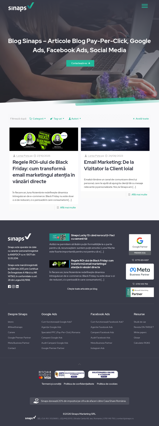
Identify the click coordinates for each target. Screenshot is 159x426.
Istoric (11, 321)
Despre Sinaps (17, 314)
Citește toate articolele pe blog (82, 288)
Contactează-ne (79, 63)
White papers (140, 332)
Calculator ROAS (142, 342)
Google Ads (49, 314)
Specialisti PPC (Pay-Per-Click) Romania (60, 332)
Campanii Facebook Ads (102, 332)
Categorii (38, 118)
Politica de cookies (108, 383)
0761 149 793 (142, 284)
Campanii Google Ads (51, 337)
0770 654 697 (142, 260)
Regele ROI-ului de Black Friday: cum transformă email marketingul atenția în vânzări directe (44, 172)
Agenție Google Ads (51, 327)
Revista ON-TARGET (144, 327)
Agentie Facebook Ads (102, 327)
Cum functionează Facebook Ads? (107, 321)
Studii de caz (140, 321)
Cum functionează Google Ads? (56, 321)
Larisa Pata (22, 155)
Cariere (11, 332)
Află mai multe (68, 207)
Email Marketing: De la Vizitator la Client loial (109, 165)
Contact (12, 348)
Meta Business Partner (19, 342)
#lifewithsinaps (15, 327)
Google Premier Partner (19, 337)
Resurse (139, 314)
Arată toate (140, 118)
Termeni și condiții (50, 383)
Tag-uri (57, 118)
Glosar (137, 337)
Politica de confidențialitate (79, 383)
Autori (75, 118)
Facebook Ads (100, 314)
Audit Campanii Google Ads (54, 342)
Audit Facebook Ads (100, 337)
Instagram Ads (97, 348)
